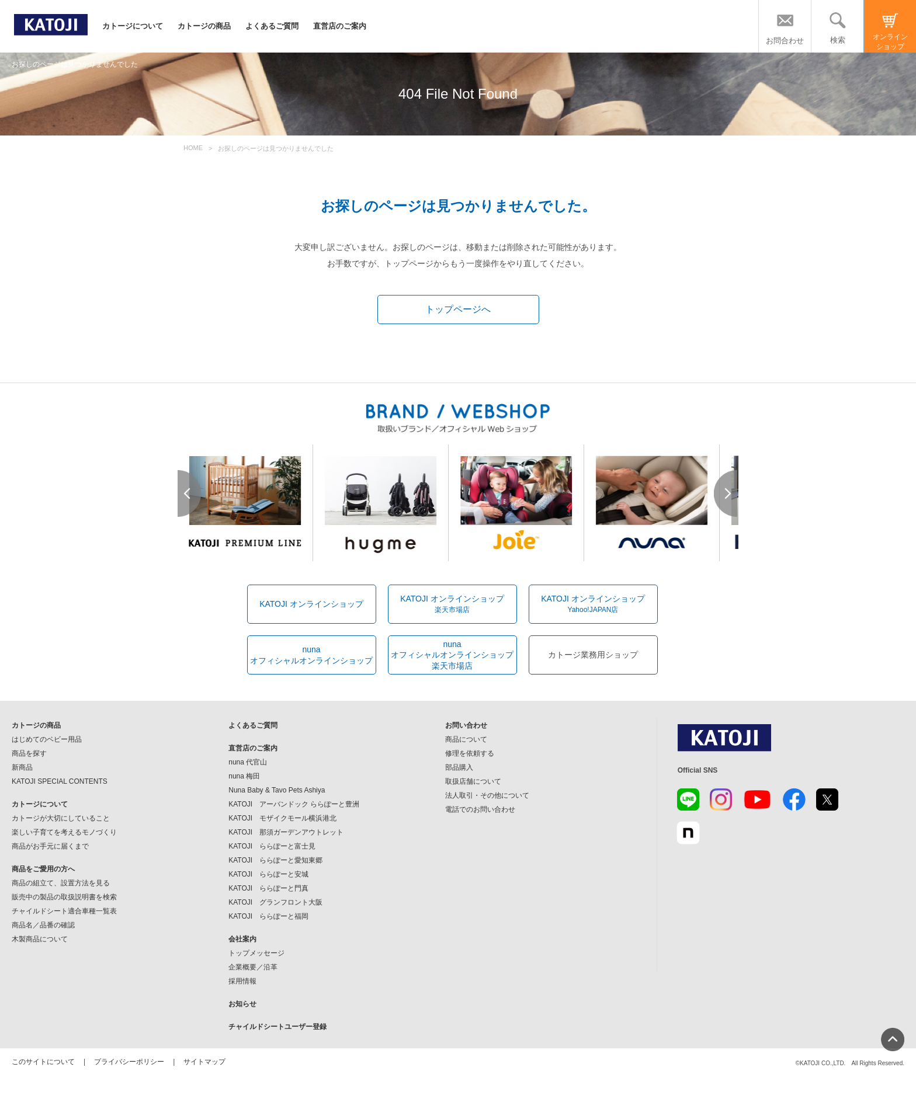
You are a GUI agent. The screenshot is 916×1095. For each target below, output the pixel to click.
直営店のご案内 (339, 26)
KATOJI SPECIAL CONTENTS (59, 781)
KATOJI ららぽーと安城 (268, 874)
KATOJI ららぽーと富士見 (271, 846)
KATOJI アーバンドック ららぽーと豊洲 (293, 804)
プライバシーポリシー (129, 1062)
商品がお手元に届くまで (50, 846)
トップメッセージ (256, 953)
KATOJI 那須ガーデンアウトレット (286, 832)
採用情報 (242, 981)
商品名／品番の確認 (43, 925)
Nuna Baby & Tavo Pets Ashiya (276, 790)
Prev (190, 493)
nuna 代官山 (247, 762)
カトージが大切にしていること (61, 818)
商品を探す (29, 753)
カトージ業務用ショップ (593, 654)
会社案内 (242, 939)
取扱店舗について (473, 781)
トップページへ (458, 309)
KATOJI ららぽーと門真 (268, 888)
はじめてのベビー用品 (47, 739)
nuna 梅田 (244, 776)
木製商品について (40, 939)
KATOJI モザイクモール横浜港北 (282, 818)
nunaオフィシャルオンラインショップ (311, 655)
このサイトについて (43, 1062)
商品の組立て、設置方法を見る (61, 883)
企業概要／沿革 (252, 967)
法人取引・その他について (487, 795)
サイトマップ (204, 1062)
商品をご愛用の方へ (43, 869)
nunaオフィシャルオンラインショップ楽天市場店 (452, 654)
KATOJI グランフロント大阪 (275, 902)
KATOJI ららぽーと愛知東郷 (275, 860)
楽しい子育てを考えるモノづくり (64, 832)
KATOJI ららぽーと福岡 (268, 916)
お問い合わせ (466, 725)
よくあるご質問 (272, 26)
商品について (466, 739)
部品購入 (459, 767)
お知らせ (242, 1004)
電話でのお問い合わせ (480, 809)
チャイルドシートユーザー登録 (277, 1027)
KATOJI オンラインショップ (311, 604)
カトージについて (132, 26)
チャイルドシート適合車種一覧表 (64, 911)
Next (726, 493)
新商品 (22, 767)
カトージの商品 (204, 26)
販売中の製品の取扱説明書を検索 (64, 897)
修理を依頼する (469, 753)
